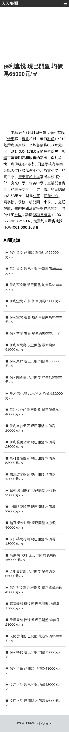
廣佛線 (16, 164)
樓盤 (25, 138)
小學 (36, 170)
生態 (18, 208)
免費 (37, 221)
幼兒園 (34, 202)
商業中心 (51, 196)
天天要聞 (10, 3)
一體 (61, 208)
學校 (48, 164)
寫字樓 (9, 202)
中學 (36, 177)
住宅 (36, 196)
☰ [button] (65, 3)
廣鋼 (14, 145)
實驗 (29, 177)
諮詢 (36, 214)
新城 (21, 145)
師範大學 (11, 170)
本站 (14, 132)
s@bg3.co (46, 723)
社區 (18, 214)
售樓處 (45, 214)
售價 (40, 145)
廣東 (21, 177)
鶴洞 (26, 164)
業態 (51, 208)
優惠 (11, 138)
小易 (7, 227)
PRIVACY (32, 723)
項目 (54, 189)
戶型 (47, 151)
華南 (59, 164)
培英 (32, 183)
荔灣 (7, 145)
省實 (47, 170)
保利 (53, 132)
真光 (14, 183)
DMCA (20, 723)
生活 (51, 183)
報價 (51, 138)
